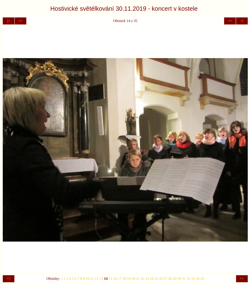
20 (133, 278)
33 (193, 278)
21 (138, 278)
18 (124, 278)
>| (241, 21)
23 (147, 278)
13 (101, 278)
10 (87, 278)
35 (202, 278)
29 (175, 278)
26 (161, 278)
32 (188, 278)
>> (230, 21)
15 (110, 278)
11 (92, 278)
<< (20, 21)
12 (97, 278)
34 (198, 278)
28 (170, 278)
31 (184, 278)
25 (156, 278)
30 (179, 278)
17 (120, 278)
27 (165, 278)
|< (8, 21)
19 (129, 278)
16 (115, 278)
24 (152, 278)
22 (143, 278)
